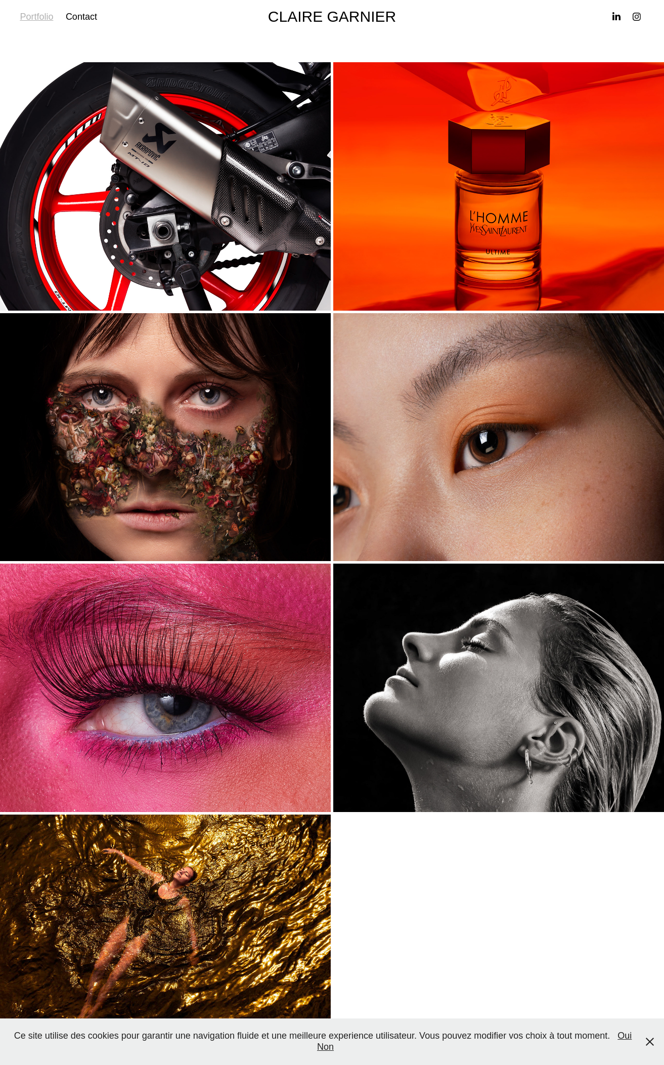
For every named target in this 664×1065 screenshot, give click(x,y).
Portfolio (36, 17)
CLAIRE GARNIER (332, 16)
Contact (81, 17)
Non (325, 1047)
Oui (624, 1036)
